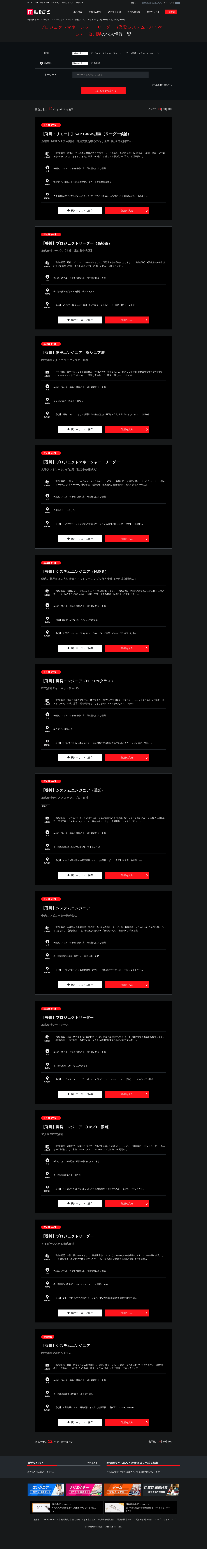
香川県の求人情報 (118, 20)
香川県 (97, 63)
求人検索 (78, 12)
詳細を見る (127, 210)
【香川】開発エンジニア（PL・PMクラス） (78, 681)
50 (164, 109)
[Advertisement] (103, 1539)
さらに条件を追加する (162, 85)
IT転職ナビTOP (33, 20)
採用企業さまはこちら (152, 3)
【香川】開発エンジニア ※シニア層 (73, 353)
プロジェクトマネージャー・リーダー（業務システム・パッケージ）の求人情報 (75, 20)
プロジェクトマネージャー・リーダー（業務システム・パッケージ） (127, 53)
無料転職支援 (134, 12)
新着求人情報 (95, 12)
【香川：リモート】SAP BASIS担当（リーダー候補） (86, 134)
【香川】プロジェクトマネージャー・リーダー (80, 462)
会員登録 (171, 12)
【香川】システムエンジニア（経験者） (74, 571)
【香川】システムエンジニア (65, 908)
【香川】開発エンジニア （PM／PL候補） (76, 1127)
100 (170, 109)
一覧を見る (92, 1463)
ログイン (134, 3)
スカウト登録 (114, 12)
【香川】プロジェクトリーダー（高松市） (76, 243)
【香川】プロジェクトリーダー (67, 1017)
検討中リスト (153, 12)
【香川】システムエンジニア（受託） (73, 790)
